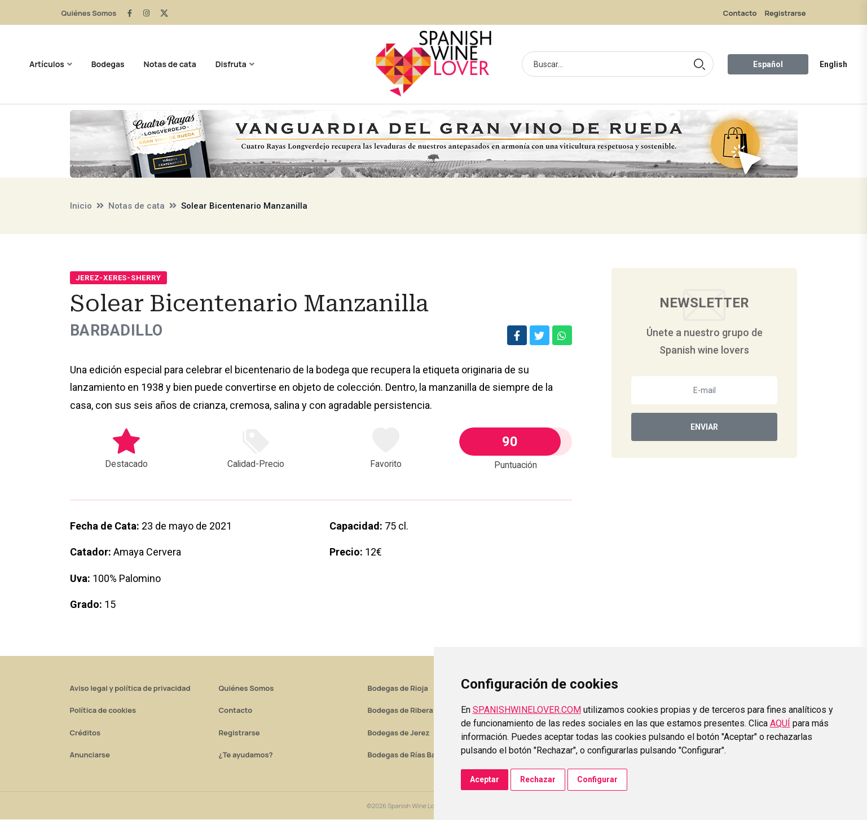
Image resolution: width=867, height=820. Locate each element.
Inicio (81, 206)
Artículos (46, 64)
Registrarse (785, 13)
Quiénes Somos (89, 13)
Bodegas (108, 64)
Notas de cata (170, 64)
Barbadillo (119, 330)
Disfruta (231, 64)
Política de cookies (103, 711)
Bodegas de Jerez (399, 733)
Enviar (704, 426)
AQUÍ (780, 723)
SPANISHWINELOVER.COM (527, 709)
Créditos (85, 733)
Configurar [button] (597, 779)
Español (768, 64)
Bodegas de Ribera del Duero (418, 711)
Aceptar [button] (484, 779)
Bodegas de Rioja (398, 689)
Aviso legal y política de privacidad (130, 689)
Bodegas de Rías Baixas (409, 755)
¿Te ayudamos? (246, 755)
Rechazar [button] (538, 779)
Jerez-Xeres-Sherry (118, 278)
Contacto (740, 13)
